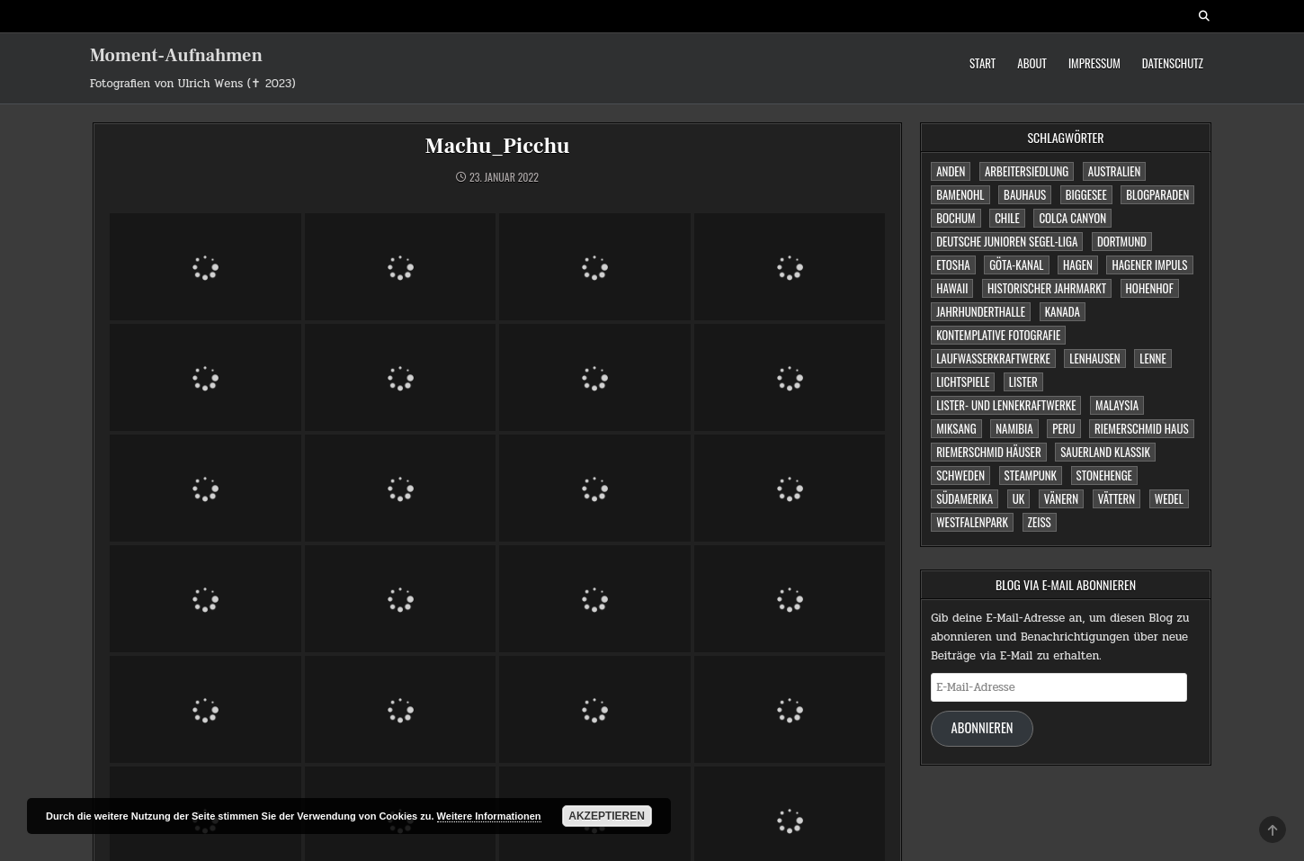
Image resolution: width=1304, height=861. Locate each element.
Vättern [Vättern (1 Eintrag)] (1117, 498)
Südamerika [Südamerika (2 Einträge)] (964, 498)
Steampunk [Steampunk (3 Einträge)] (1031, 475)
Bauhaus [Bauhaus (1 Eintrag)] (1025, 194)
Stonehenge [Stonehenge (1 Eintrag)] (1104, 475)
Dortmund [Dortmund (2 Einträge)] (1122, 241)
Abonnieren (982, 727)
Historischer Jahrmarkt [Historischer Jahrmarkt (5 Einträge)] (1046, 288)
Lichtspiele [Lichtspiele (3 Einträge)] (962, 381)
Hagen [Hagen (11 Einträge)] (1078, 265)
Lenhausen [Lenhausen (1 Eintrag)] (1094, 358)
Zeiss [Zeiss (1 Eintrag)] (1039, 522)
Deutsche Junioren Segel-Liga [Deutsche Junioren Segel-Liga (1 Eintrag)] (1006, 241)
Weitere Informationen (489, 816)
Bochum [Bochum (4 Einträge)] (955, 218)
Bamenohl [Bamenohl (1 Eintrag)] (960, 194)
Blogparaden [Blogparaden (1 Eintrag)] (1157, 194)
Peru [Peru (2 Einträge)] (1063, 428)
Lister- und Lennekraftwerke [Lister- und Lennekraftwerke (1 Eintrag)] (1006, 405)
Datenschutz (1172, 63)
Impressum (1094, 63)
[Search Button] (1204, 16)
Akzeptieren (606, 816)
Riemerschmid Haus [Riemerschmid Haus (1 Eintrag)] (1141, 428)
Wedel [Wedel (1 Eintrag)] (1169, 498)
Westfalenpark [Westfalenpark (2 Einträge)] (972, 522)
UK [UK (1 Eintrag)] (1019, 498)
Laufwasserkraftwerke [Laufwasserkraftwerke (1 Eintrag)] (993, 358)
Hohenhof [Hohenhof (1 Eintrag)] (1150, 288)
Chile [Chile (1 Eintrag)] (1007, 218)
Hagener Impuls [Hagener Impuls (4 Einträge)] (1149, 265)
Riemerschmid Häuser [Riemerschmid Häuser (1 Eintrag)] (988, 452)
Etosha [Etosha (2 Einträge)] (952, 265)
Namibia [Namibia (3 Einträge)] (1014, 428)
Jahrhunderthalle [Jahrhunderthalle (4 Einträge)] (980, 311)
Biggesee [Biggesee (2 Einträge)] (1086, 194)
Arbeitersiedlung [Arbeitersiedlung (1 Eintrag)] (1026, 171)
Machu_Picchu (497, 146)
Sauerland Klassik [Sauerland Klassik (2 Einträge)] (1105, 452)
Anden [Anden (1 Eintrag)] (950, 171)
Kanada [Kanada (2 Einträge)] (1062, 311)
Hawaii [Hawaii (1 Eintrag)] (952, 288)
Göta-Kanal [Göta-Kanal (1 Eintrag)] (1016, 265)
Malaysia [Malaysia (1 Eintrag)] (1117, 405)
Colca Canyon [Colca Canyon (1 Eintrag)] (1072, 218)
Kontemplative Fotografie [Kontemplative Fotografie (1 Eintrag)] (998, 335)
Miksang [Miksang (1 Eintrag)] (956, 428)
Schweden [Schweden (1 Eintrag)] (960, 475)
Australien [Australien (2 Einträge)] (1114, 171)
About (1032, 63)
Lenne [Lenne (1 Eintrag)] (1152, 358)
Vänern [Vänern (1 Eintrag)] (1061, 498)
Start (982, 63)
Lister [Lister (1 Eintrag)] (1023, 381)
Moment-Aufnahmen (176, 55)
